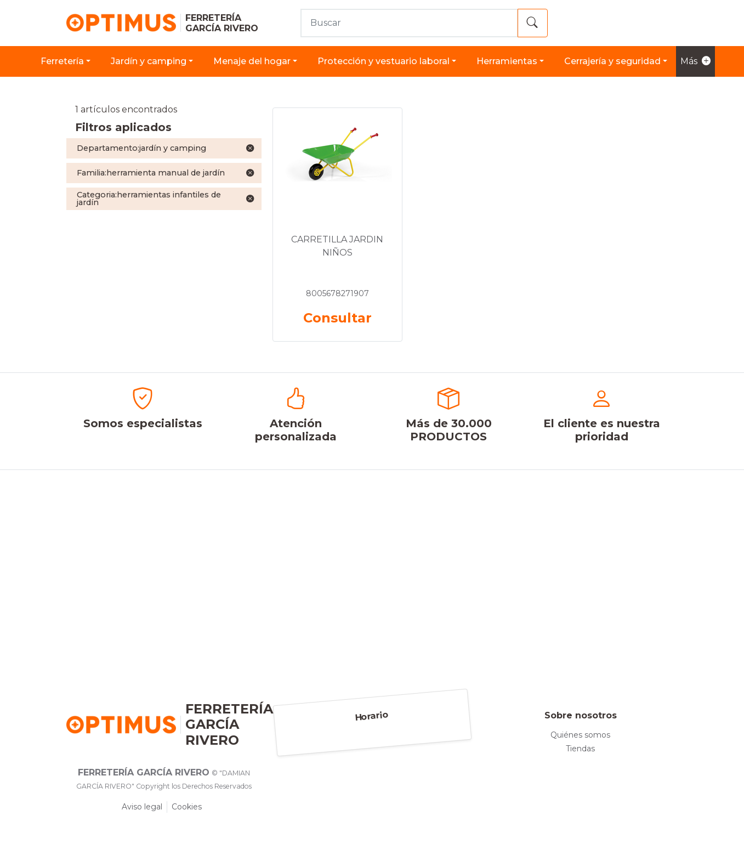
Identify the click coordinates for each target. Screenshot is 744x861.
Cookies (187, 807)
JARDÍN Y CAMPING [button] (148, 61)
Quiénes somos (580, 735)
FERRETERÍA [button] (62, 61)
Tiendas (580, 749)
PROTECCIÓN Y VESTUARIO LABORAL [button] (383, 61)
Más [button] (695, 61)
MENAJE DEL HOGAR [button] (252, 61)
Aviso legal (142, 807)
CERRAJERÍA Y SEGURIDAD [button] (612, 61)
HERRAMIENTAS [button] (506, 61)
